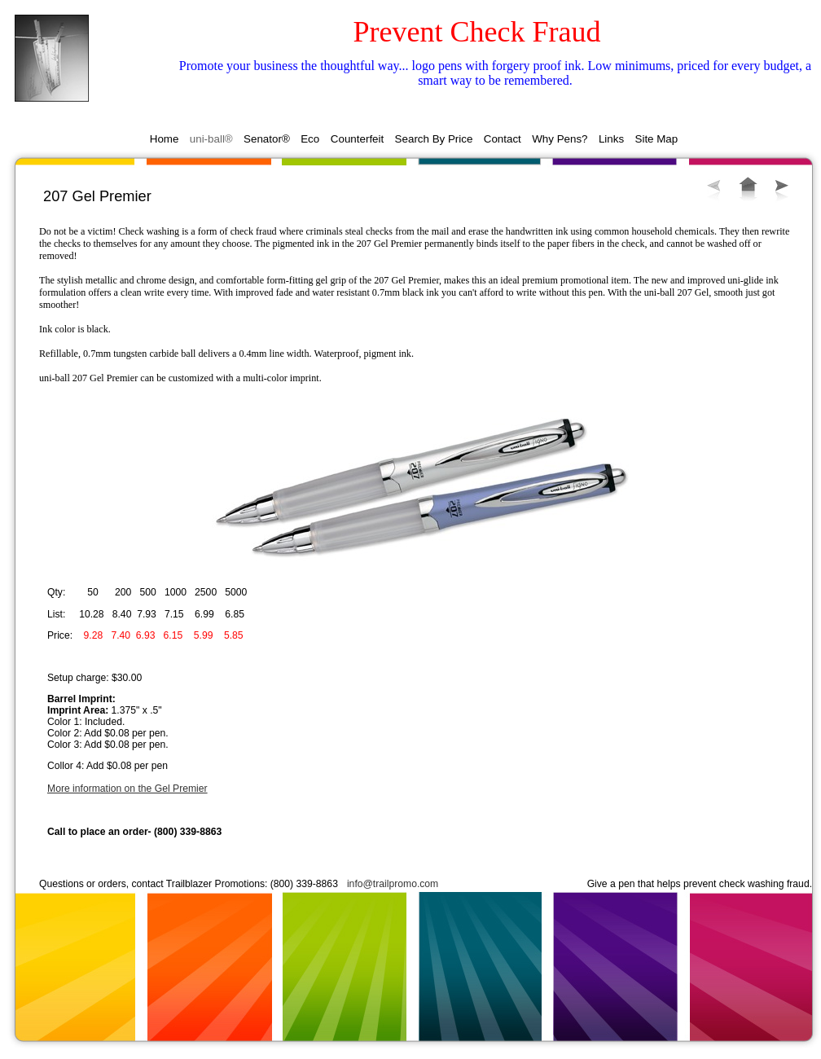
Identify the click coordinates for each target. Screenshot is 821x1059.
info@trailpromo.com (392, 884)
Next (781, 190)
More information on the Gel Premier (127, 788)
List (748, 189)
